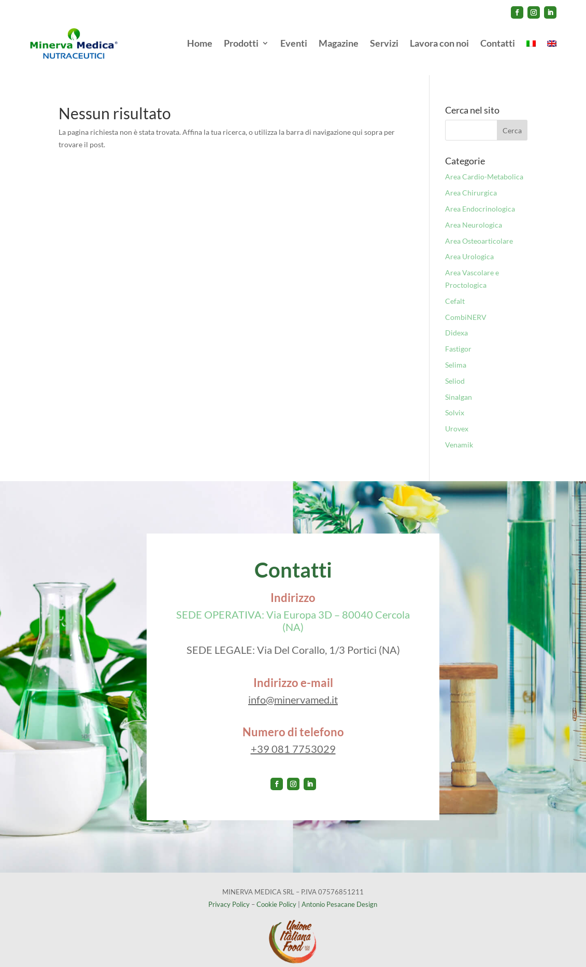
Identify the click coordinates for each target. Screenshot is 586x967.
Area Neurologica (473, 213)
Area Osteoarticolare (479, 230)
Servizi (384, 43)
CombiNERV (466, 306)
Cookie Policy (276, 893)
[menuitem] (531, 43)
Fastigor (458, 337)
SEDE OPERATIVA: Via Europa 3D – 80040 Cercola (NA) (293, 609)
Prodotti (241, 43)
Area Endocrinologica (480, 197)
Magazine (339, 43)
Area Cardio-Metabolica (484, 165)
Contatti (497, 43)
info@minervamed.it (293, 688)
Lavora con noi (439, 43)
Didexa (456, 321)
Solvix (454, 401)
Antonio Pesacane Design (339, 893)
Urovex (456, 417)
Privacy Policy (229, 893)
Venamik (459, 433)
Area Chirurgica (471, 181)
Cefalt (455, 290)
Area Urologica (469, 245)
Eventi (293, 43)
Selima (455, 353)
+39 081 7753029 (293, 738)
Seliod (455, 370)
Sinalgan (458, 386)
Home (199, 43)
